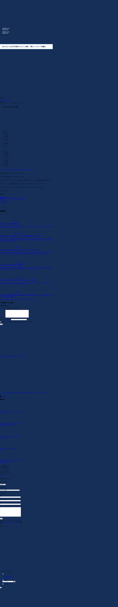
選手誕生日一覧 (8, 579)
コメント (2, 318)
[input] (7, 584)
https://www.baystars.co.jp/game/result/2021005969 (12, 169)
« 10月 (1, 476)
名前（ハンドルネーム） (5, 320)
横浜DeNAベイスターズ (10, 197)
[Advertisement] (21, 39)
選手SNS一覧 (8, 580)
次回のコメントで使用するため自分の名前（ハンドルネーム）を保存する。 (18, 323)
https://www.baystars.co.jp (29, 169)
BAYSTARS (23, 198)
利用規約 (17, 525)
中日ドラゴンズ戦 (15, 198)
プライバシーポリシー (9, 525)
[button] (14, 584)
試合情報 (2, 197)
